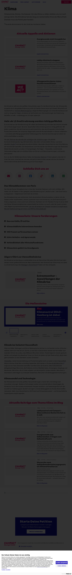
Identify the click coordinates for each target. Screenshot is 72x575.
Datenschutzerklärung (42, 566)
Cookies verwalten (6, 569)
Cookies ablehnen (62, 566)
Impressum (4, 568)
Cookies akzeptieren (61, 562)
